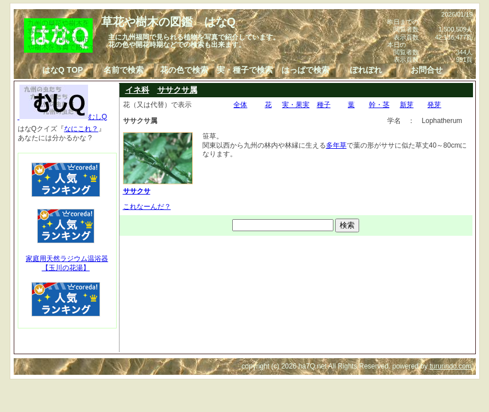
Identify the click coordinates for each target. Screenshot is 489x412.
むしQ (63, 117)
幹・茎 (379, 105)
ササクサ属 (177, 89)
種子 (324, 105)
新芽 (407, 105)
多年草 (336, 145)
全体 (240, 105)
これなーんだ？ (147, 207)
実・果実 (295, 105)
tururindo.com (450, 366)
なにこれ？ (81, 129)
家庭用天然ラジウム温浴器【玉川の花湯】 (67, 263)
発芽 (434, 105)
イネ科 (137, 89)
